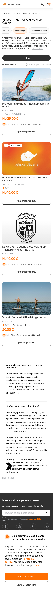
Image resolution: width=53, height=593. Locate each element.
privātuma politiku (34, 519)
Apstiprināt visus (26, 576)
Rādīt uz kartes (9, 64)
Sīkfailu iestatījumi (26, 584)
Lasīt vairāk (37, 48)
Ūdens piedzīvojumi (30, 13)
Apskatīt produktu (26, 131)
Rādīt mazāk (8, 477)
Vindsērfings (20, 30)
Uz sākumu (17, 13)
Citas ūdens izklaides (39, 30)
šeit (38, 565)
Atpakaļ (7, 13)
